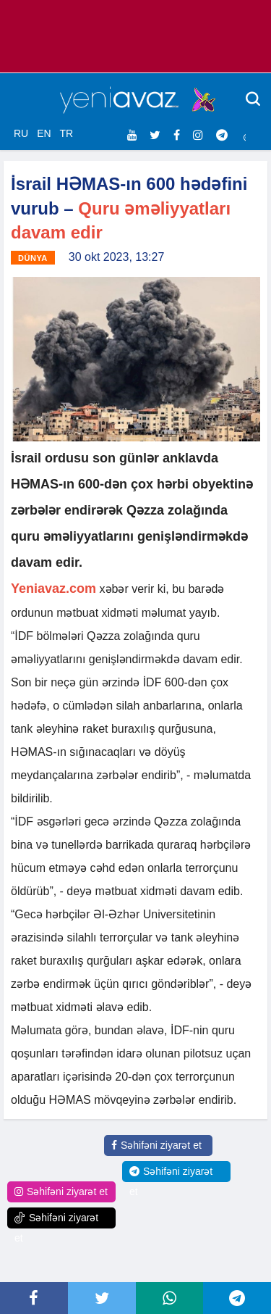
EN (44, 133)
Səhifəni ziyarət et (156, 1145)
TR (66, 133)
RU (21, 133)
